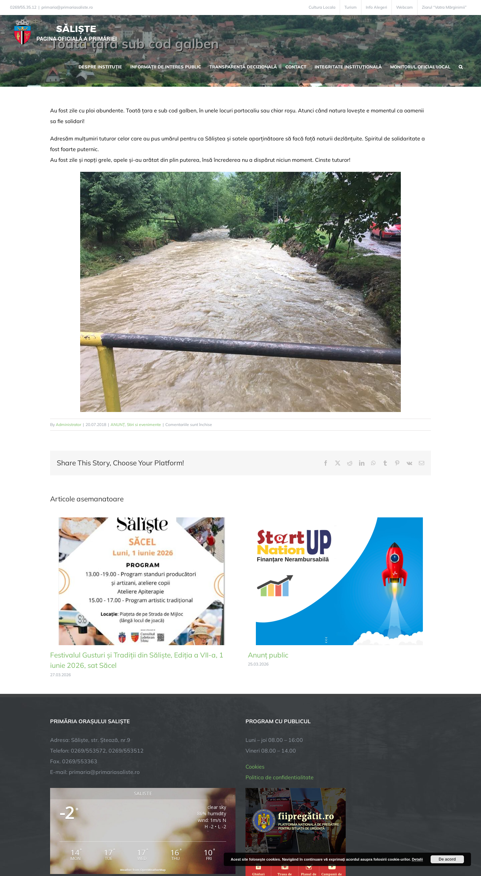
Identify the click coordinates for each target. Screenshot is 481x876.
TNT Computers (123, 850)
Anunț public (268, 654)
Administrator (68, 424)
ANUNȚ (118, 424)
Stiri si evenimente (144, 424)
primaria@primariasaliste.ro (67, 7)
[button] (461, 66)
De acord (447, 859)
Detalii (417, 859)
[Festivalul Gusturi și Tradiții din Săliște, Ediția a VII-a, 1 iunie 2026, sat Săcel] (141, 520)
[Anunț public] (339, 520)
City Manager (154, 850)
